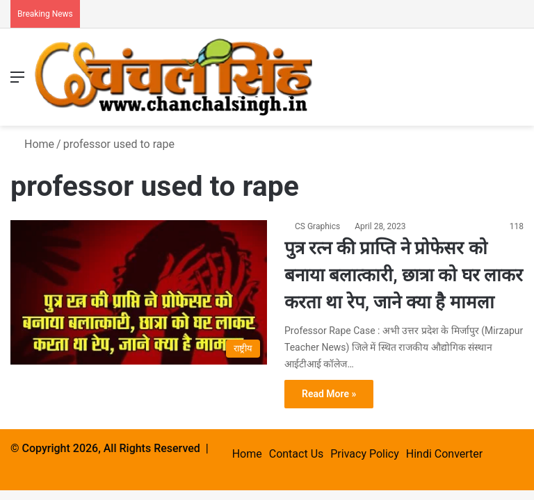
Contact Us (296, 453)
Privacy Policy (364, 453)
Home (32, 144)
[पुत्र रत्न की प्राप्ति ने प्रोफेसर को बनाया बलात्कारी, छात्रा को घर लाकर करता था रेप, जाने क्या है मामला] (138, 292)
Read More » (329, 393)
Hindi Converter (444, 453)
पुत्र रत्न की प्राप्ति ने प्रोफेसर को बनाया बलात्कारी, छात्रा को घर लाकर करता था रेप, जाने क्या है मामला (403, 275)
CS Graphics (317, 226)
